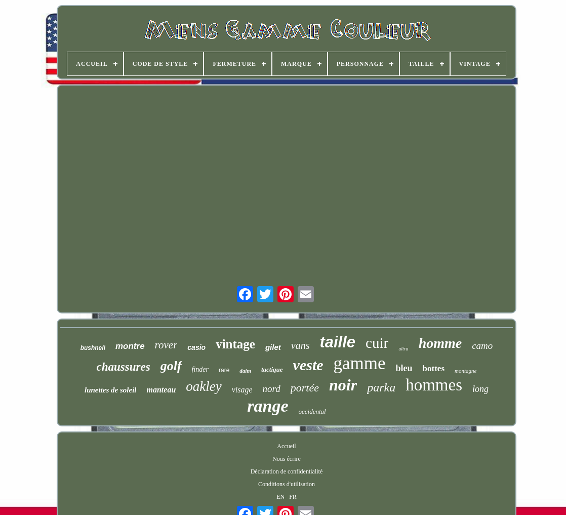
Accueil (286, 446)
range (267, 406)
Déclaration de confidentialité (287, 471)
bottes (433, 368)
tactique (272, 369)
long (480, 389)
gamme (360, 363)
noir (343, 385)
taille (337, 342)
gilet (273, 347)
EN (280, 496)
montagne (465, 371)
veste (308, 364)
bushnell (92, 347)
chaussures (123, 367)
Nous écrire (286, 458)
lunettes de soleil (111, 390)
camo (482, 345)
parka (381, 387)
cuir (377, 343)
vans (300, 345)
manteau (161, 389)
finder (200, 369)
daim (245, 371)
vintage (235, 344)
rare (224, 370)
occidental (312, 411)
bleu (404, 368)
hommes (434, 385)
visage (242, 389)
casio (196, 347)
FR (293, 496)
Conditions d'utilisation (286, 484)
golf (171, 366)
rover (166, 345)
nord (271, 388)
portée (305, 387)
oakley (203, 386)
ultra (403, 348)
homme (440, 343)
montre (130, 346)
